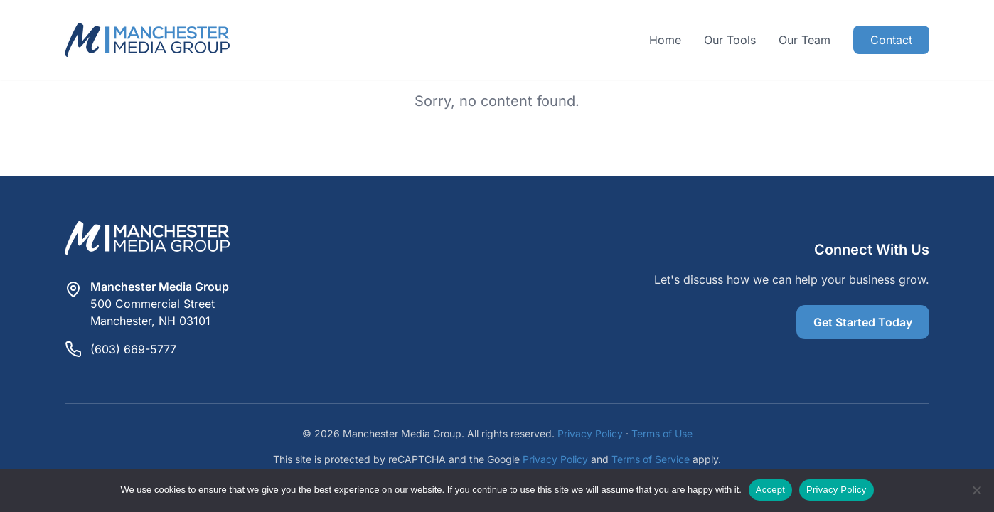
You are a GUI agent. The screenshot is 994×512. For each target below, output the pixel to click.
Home (665, 40)
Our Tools (730, 40)
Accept (770, 489)
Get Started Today (862, 322)
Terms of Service (650, 459)
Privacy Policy (590, 433)
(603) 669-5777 (133, 349)
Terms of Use (662, 433)
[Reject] (976, 490)
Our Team (804, 40)
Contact (891, 40)
